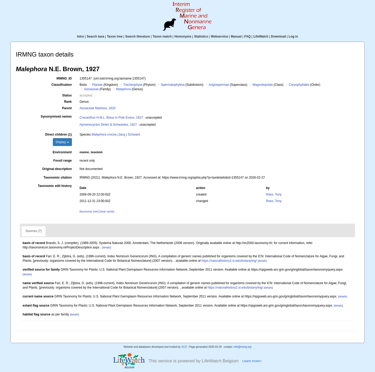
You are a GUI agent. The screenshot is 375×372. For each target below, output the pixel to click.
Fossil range (62, 160)
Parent (67, 108)
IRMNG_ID (64, 78)
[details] (106, 247)
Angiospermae (219, 85)
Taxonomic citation (57, 177)
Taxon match (162, 36)
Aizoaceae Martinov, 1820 (98, 108)
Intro (80, 36)
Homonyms (182, 36)
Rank (68, 101)
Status (67, 95)
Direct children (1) (58, 134)
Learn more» (251, 361)
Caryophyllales (299, 85)
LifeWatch (260, 36)
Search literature (137, 36)
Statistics (201, 36)
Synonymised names (56, 116)
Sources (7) (34, 231)
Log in (293, 36)
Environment (62, 152)
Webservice (219, 36)
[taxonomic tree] (89, 211)
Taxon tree (115, 36)
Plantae (97, 85)
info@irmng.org (243, 346)
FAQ (247, 36)
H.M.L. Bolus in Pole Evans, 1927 (111, 117)
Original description (57, 169)
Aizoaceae (91, 89)
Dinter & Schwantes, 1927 (108, 124)
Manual (236, 36)
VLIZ (184, 346)
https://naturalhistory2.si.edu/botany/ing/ (229, 261)
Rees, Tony (274, 194)
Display (62, 142)
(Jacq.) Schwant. (116, 134)
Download (278, 36)
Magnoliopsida (263, 85)
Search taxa (95, 36)
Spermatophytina (173, 85)
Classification (61, 85)
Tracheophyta (132, 85)
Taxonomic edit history (55, 186)
